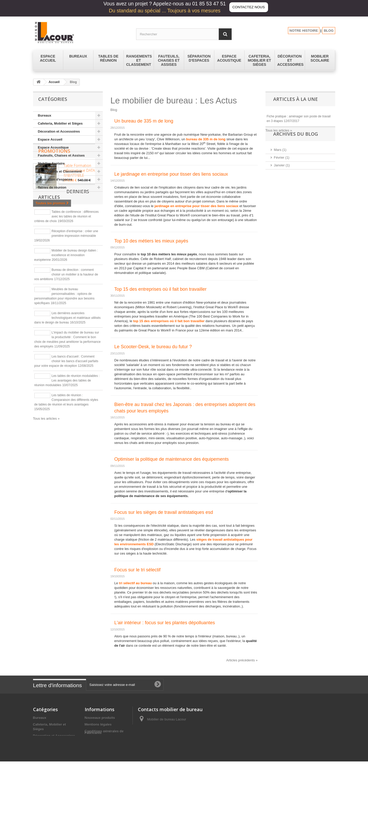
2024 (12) (281, 191)
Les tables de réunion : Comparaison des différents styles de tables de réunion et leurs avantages (66, 479)
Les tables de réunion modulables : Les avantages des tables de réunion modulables (67, 459)
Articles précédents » (241, 660)
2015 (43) (281, 237)
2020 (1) (280, 206)
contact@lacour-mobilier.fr (178, 738)
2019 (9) (280, 214)
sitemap (91, 779)
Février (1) (281, 168)
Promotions (54, 207)
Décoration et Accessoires (59, 131)
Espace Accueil (50, 139)
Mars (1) (280, 160)
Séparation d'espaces (55, 179)
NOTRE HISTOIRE (303, 31)
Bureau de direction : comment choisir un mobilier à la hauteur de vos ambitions (66, 353)
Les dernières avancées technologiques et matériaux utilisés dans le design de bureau (67, 397)
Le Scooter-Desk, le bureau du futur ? (153, 346)
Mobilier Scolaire (51, 163)
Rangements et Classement (60, 171)
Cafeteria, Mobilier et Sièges (60, 123)
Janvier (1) (282, 175)
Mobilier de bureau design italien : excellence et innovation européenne (66, 334)
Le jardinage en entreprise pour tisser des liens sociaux (171, 174)
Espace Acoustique (53, 147)
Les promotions (97, 772)
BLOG (329, 31)
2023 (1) (280, 199)
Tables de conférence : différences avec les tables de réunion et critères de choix (66, 295)
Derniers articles (64, 278)
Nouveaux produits (100, 718)
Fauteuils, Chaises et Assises (61, 155)
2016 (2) (280, 230)
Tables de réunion (52, 187)
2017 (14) (281, 222)
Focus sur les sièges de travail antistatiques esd (163, 512)
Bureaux (44, 115)
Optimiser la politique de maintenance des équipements (171, 459)
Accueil (54, 82)
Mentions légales (98, 724)
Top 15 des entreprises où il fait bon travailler (160, 289)
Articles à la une (295, 99)
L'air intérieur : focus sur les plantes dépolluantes (164, 622)
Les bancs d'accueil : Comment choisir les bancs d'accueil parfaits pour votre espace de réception (66, 440)
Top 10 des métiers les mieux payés (151, 240)
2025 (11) (281, 183)
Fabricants (93, 785)
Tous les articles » (46, 498)
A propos (92, 742)
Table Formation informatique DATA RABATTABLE (79, 226)
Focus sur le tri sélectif (137, 569)
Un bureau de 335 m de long (143, 121)
